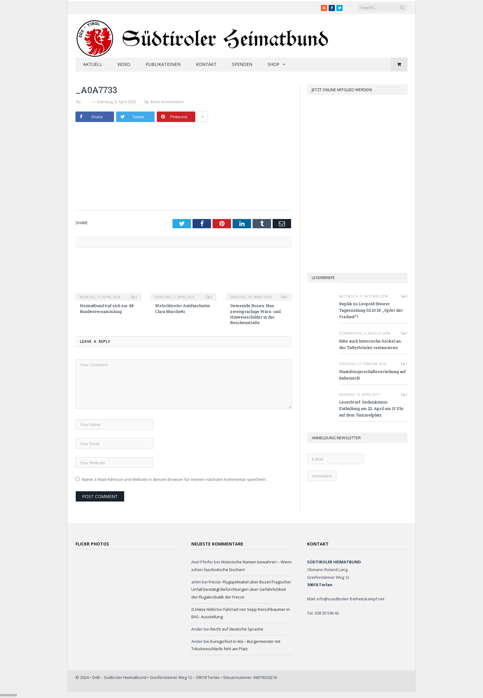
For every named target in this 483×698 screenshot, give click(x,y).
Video (123, 64)
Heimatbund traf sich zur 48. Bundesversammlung (107, 308)
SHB (86, 101)
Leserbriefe (323, 277)
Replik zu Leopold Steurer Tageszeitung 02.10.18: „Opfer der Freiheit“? (371, 310)
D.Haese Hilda (203, 609)
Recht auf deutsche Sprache (236, 629)
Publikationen (163, 64)
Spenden (242, 64)
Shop (273, 64)
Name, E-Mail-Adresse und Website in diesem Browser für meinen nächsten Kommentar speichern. (174, 479)
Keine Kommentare (164, 101)
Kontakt (206, 64)
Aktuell (92, 64)
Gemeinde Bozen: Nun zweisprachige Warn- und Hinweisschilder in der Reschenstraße (255, 314)
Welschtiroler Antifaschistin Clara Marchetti (182, 308)
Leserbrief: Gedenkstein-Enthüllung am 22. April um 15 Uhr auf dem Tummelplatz (371, 408)
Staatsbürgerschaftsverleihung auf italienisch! (372, 375)
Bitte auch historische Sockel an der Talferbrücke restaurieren (370, 344)
